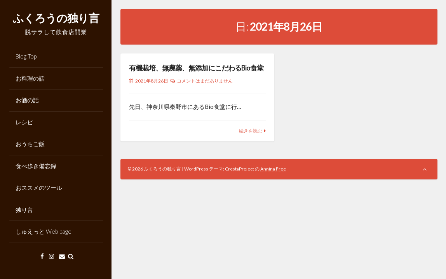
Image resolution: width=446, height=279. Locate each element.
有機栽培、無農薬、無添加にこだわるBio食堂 (196, 68)
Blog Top (26, 56)
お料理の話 (30, 78)
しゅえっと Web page (43, 231)
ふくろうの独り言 (56, 17)
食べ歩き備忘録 (36, 165)
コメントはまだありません (205, 81)
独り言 (24, 209)
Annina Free (273, 169)
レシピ (24, 122)
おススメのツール (39, 187)
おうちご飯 (30, 143)
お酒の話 (27, 99)
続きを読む (250, 131)
